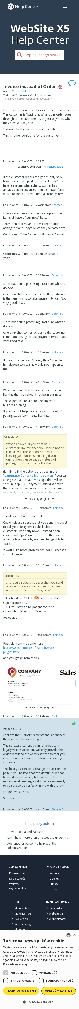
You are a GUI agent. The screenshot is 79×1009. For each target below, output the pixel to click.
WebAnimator (57, 919)
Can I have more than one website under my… (38, 838)
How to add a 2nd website (25, 832)
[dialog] (39, 969)
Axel (55, 716)
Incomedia (55, 908)
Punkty (54, 884)
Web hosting (23, 924)
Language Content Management (29, 475)
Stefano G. (58, 809)
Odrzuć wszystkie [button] (58, 990)
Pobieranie (22, 919)
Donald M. (58, 275)
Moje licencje (23, 913)
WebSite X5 (56, 913)
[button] (39, 1001)
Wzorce (54, 873)
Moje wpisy (22, 908)
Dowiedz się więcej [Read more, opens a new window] (15, 964)
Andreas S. (58, 205)
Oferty (54, 889)
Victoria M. (19, 91)
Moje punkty (22, 929)
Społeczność (17, 878)
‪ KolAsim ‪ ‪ (58, 508)
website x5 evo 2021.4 (39, 99)
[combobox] (68, 935)
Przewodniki (17, 873)
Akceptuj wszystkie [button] (21, 990)
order (22, 99)
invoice (13, 99)
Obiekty (54, 878)
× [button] (74, 935)
